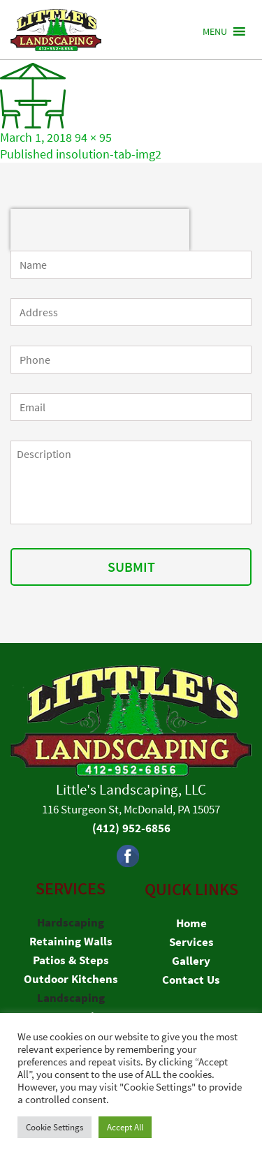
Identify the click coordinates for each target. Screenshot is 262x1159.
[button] (215, 31)
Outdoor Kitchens (71, 979)
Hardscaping (70, 922)
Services (191, 942)
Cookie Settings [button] (54, 1127)
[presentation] (99, 230)
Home (191, 923)
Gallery (191, 960)
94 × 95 (93, 137)
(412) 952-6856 (131, 828)
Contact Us (191, 979)
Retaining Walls (70, 941)
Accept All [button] (125, 1127)
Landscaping (71, 997)
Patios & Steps (71, 960)
